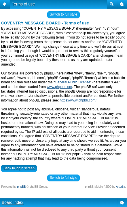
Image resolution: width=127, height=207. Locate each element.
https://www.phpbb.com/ (78, 100)
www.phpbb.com (59, 87)
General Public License (72, 82)
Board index (12, 202)
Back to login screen (19, 168)
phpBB (21, 186)
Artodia (120, 186)
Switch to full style (63, 14)
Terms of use (23, 4)
